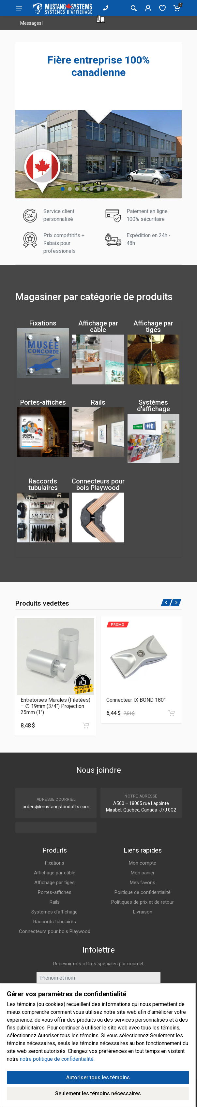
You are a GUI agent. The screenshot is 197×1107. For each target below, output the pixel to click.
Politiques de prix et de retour (142, 902)
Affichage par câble (98, 326)
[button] (62, 189)
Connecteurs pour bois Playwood (98, 484)
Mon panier (143, 873)
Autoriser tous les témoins (98, 1079)
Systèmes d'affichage (153, 405)
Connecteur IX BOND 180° (136, 700)
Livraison (142, 912)
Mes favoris (142, 882)
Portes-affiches (43, 402)
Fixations (42, 323)
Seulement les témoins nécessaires (98, 1095)
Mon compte (142, 863)
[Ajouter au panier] (86, 725)
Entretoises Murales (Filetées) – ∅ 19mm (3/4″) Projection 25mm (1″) (55, 706)
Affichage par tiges (153, 326)
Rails (98, 402)
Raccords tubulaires (43, 484)
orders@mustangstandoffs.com (56, 806)
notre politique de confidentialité (57, 1060)
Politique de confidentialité (142, 892)
